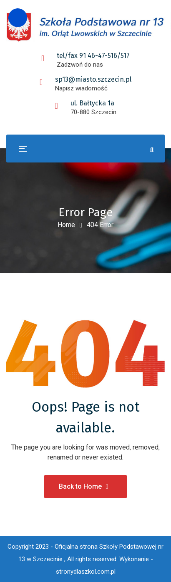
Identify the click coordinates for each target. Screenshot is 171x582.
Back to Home (83, 486)
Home (66, 225)
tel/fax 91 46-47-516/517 (93, 56)
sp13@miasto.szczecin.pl (93, 79)
